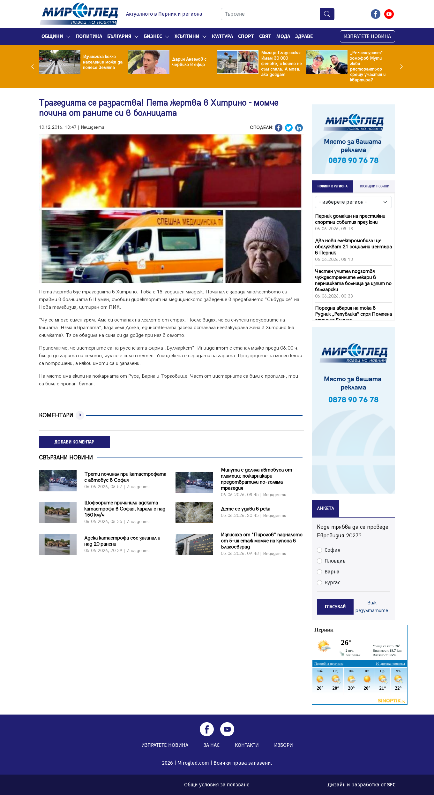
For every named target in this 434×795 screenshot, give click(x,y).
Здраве (304, 36)
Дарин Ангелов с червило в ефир (189, 62)
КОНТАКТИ (247, 745)
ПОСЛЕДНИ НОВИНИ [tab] (374, 186)
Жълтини (187, 36)
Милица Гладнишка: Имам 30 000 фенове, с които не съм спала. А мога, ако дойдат (281, 63)
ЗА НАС (212, 745)
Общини (52, 36)
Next (400, 66)
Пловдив (335, 561)
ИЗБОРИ (283, 745)
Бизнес (153, 36)
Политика (89, 36)
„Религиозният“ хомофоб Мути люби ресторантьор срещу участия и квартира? (367, 66)
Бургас (332, 582)
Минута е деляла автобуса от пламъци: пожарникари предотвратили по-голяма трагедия (256, 479)
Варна (332, 572)
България (119, 36)
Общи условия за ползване (217, 785)
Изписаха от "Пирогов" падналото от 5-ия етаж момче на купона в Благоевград (262, 541)
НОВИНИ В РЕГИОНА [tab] (333, 186)
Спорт (246, 36)
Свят (265, 36)
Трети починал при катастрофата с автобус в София (125, 477)
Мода (283, 36)
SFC (391, 785)
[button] (68, 36)
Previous (34, 66)
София (332, 550)
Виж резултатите (371, 607)
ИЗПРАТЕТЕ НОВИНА (367, 36)
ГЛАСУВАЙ (335, 607)
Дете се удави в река (245, 509)
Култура (222, 36)
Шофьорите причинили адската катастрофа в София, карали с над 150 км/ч (124, 509)
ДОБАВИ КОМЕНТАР (74, 442)
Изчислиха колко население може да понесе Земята (103, 62)
